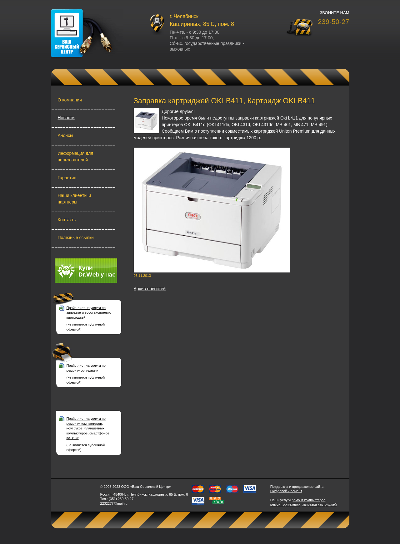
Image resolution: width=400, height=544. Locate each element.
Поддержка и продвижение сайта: (297, 486)
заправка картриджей (319, 504)
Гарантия (67, 177)
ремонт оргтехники (285, 504)
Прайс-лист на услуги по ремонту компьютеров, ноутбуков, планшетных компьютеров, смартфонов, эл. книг (89, 428)
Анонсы (65, 135)
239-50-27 (333, 21)
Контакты (67, 219)
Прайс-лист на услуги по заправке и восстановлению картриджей (89, 312)
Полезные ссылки (76, 237)
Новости (66, 117)
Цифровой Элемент (286, 491)
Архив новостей (150, 288)
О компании (70, 99)
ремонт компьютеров (308, 500)
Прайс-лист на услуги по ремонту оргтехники (86, 368)
